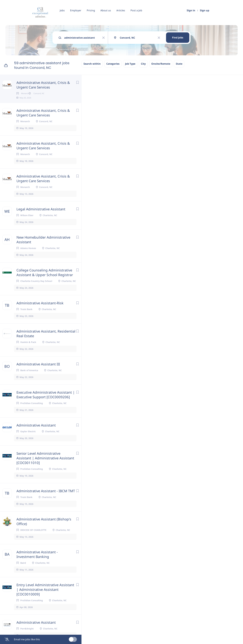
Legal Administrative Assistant (40, 214)
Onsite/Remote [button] (160, 63)
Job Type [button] (130, 63)
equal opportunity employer (160, 549)
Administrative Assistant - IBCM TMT (45, 495)
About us (105, 10)
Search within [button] (92, 63)
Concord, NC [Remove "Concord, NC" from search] (105, 49)
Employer (75, 10)
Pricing (91, 10)
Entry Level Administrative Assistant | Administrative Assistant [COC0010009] (45, 594)
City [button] (143, 63)
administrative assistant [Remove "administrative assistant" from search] (72, 49)
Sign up (204, 10)
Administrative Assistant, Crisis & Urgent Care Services (43, 84)
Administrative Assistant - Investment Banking (37, 559)
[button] (201, 109)
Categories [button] (112, 63)
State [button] (179, 63)
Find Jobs (177, 37)
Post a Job (136, 10)
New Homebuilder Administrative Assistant (43, 244)
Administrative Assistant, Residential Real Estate (45, 338)
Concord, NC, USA (109, 124)
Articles (120, 10)
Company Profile (109, 630)
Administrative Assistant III (38, 369)
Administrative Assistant (36, 430)
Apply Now (129, 109)
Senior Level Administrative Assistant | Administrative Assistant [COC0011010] (45, 463)
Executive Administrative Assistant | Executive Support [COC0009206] (45, 399)
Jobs (62, 10)
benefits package (143, 214)
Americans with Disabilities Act (176, 563)
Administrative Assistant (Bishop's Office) (43, 526)
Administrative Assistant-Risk (39, 308)
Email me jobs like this (27, 639)
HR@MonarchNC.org (151, 571)
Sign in (191, 10)
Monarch (124, 99)
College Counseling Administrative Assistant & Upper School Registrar (44, 277)
